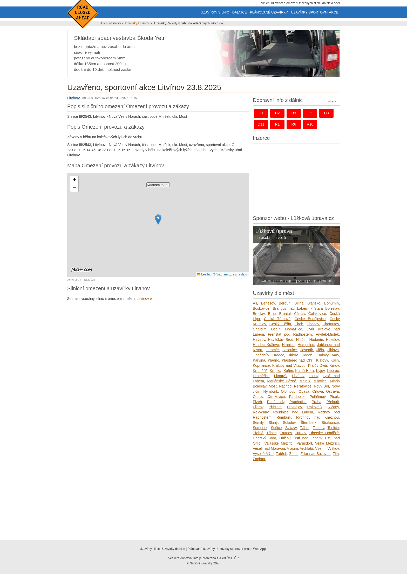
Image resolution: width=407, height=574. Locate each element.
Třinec (271, 433)
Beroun (284, 303)
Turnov (300, 433)
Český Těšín (280, 324)
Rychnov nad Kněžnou (317, 417)
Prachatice (298, 402)
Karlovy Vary (327, 355)
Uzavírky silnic (215, 12)
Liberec (333, 371)
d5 (310, 113)
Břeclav (259, 314)
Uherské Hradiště (324, 433)
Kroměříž (260, 371)
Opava (304, 391)
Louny (313, 376)
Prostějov (294, 407)
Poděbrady (275, 402)
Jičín (320, 350)
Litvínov (73, 98)
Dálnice (239, 12)
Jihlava (333, 350)
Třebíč (258, 433)
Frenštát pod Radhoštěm (290, 334)
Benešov (268, 303)
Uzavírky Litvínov (137, 23)
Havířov (259, 339)
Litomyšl (280, 376)
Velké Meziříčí (327, 443)
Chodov (313, 324)
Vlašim (292, 448)
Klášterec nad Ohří (298, 360)
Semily (258, 422)
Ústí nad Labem (308, 438)
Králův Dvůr (317, 365)
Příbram (275, 407)
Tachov (318, 428)
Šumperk (260, 428)
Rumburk (283, 417)
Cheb (299, 324)
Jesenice (289, 350)
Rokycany (260, 412)
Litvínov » (144, 298)
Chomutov (330, 324)
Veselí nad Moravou (269, 448)
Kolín (334, 360)
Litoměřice (261, 376)
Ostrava (332, 391)
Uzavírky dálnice (173, 549)
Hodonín (316, 339)
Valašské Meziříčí (279, 443)
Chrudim (260, 329)
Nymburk (270, 391)
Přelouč (333, 402)
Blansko (313, 303)
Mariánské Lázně (281, 381)
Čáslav (299, 314)
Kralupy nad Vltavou (289, 365)
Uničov (284, 438)
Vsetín (320, 448)
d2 (277, 113)
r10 (310, 124)
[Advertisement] (296, 178)
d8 (326, 113)
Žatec (294, 454)
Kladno (273, 360)
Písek (334, 397)
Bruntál (284, 314)
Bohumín (331, 303)
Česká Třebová (277, 319)
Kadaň (307, 355)
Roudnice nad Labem (293, 412)
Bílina (298, 303)
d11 (261, 124)
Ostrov (258, 397)
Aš (255, 303)
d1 (261, 113)
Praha (316, 402)
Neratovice (302, 386)
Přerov (258, 407)
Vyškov (333, 448)
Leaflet (204, 274)
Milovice (320, 381)
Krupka (275, 371)
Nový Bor (321, 386)
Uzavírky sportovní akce (314, 12)
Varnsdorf (304, 443)
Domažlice (293, 329)
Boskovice (261, 308)
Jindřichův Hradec (268, 355)
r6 (293, 124)
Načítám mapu (158, 185)
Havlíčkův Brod (280, 339)
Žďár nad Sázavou (316, 454)
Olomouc (288, 391)
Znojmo (259, 459)
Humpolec (306, 345)
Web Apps (260, 549)
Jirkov (293, 355)
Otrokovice (276, 397)
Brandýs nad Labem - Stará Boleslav (306, 308)
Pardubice (297, 397)
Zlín (336, 454)
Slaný (273, 422)
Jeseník (306, 350)
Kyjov (320, 371)
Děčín (276, 329)
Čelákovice (317, 314)
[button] (158, 219)
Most (272, 386)
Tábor (304, 428)
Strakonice (330, 422)
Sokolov (289, 422)
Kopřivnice (261, 365)
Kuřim (288, 371)
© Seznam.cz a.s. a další (230, 274)
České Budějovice (310, 319)
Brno (272, 314)
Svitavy (291, 428)
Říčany (333, 407)
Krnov (334, 365)
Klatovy (322, 360)
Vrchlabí (306, 448)
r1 (277, 124)
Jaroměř (272, 350)
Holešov (332, 339)
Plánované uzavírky (269, 12)
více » (332, 101)
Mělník (305, 381)
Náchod (285, 386)
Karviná (259, 360)
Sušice (276, 428)
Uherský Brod (264, 438)
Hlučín (301, 339)
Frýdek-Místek (327, 334)
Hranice (288, 345)
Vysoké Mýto (263, 454)
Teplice (333, 428)
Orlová (317, 391)
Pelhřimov (317, 397)
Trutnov (286, 433)
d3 (293, 113)
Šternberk (308, 422)
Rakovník (314, 407)
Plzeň (257, 402)
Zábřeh (281, 454)
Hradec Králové (266, 345)
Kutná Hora (304, 371)
